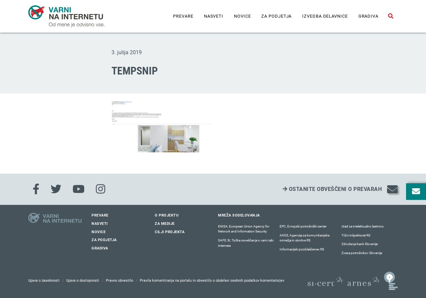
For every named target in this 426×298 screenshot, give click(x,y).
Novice (242, 16)
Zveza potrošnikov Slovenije (361, 253)
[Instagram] (100, 189)
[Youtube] (78, 189)
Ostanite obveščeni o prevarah (332, 189)
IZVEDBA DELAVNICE (324, 16)
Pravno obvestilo (119, 280)
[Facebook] (36, 189)
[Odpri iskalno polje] (391, 16)
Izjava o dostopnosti (82, 280)
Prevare (183, 16)
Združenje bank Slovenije (359, 244)
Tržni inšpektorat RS (355, 235)
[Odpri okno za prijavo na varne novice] (416, 191)
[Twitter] (56, 189)
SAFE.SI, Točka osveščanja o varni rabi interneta (246, 243)
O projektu (166, 215)
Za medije (165, 224)
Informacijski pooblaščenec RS (302, 249)
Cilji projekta (169, 232)
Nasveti (213, 16)
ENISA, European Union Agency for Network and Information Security (243, 229)
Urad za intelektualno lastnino (362, 226)
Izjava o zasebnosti (44, 280)
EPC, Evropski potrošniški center (303, 226)
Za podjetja (276, 16)
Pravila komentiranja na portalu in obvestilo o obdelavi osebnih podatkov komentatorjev (212, 280)
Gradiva (368, 16)
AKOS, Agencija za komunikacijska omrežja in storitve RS (304, 238)
